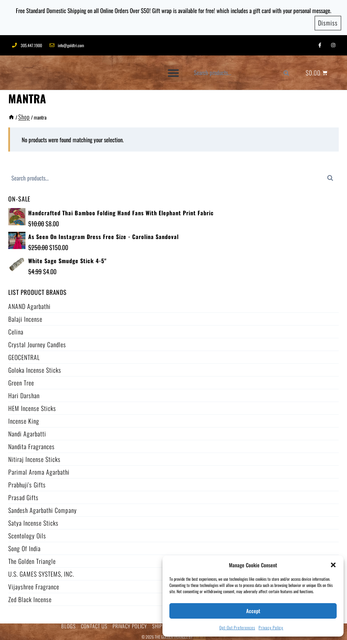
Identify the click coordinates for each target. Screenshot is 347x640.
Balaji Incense (25, 315)
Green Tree (21, 379)
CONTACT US (94, 623)
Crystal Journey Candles (37, 341)
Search (290, 71)
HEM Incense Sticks (32, 405)
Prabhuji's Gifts (27, 481)
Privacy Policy (271, 627)
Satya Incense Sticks (33, 519)
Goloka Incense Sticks (34, 366)
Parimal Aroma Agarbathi (39, 468)
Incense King (23, 417)
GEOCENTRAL (24, 354)
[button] (333, 564)
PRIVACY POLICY (130, 623)
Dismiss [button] (328, 20)
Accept (253, 611)
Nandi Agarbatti (27, 430)
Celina (15, 328)
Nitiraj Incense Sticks (34, 456)
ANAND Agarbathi (29, 303)
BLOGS (68, 623)
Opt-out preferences (237, 627)
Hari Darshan (24, 392)
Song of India (24, 545)
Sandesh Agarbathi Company (42, 507)
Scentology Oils (27, 532)
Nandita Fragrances (31, 443)
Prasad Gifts (23, 494)
